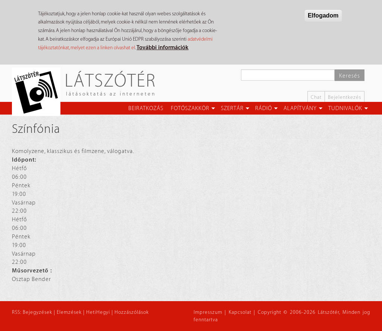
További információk (162, 47)
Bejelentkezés (344, 97)
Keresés (349, 76)
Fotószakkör (190, 108)
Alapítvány (300, 108)
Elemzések (69, 312)
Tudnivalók (345, 108)
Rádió (263, 108)
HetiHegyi (98, 312)
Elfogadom (323, 15)
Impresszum (208, 312)
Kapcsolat (240, 312)
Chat (316, 97)
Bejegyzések (37, 312)
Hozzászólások (132, 312)
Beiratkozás (145, 108)
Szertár (232, 108)
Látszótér (110, 80)
